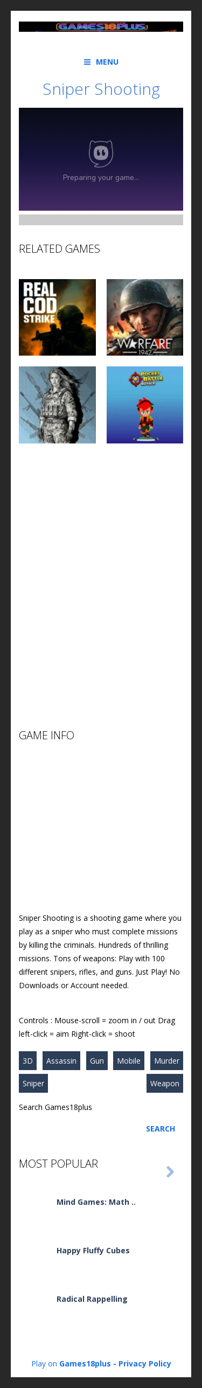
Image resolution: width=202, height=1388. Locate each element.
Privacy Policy (145, 1363)
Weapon (164, 1083)
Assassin (61, 1061)
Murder (166, 1061)
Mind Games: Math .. (96, 1202)
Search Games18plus (55, 1107)
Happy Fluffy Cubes (93, 1250)
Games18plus (85, 1363)
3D (28, 1061)
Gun (97, 1061)
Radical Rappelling (92, 1299)
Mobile (129, 1061)
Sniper (33, 1083)
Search (160, 1128)
